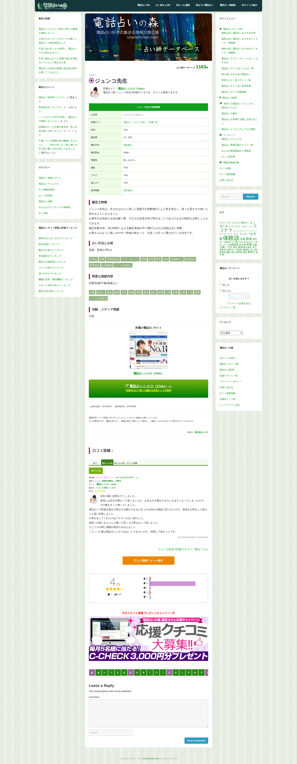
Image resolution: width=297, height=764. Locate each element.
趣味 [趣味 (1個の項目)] (228, 252)
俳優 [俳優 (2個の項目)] (242, 239)
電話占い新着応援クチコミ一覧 (237, 145)
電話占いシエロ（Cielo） (135, 122)
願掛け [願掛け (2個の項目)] (251, 252)
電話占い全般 (45, 201)
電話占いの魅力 (229, 113)
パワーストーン (130, 259)
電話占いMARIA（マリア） (52, 97)
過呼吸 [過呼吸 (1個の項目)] (239, 252)
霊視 (158, 259)
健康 (160, 292)
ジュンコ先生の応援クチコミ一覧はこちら (183, 549)
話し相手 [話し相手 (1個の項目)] (254, 250)
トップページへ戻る (230, 405)
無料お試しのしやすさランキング (56, 238)
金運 (175, 292)
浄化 (165, 259)
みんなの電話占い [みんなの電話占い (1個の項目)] (241, 222)
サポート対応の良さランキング (54, 285)
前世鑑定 (95, 265)
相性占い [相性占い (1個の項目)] (231, 250)
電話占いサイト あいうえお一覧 (237, 68)
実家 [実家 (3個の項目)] (249, 244)
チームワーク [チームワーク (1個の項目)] (226, 234)
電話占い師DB (227, 369)
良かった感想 (183, 5)
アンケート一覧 (227, 307)
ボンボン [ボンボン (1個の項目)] (244, 234)
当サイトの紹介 (249, 5)
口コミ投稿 (132, 463)
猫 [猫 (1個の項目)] (225, 250)
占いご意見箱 (45, 195)
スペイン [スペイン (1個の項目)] (253, 231)
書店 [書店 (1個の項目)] (235, 247)
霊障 (101, 259)
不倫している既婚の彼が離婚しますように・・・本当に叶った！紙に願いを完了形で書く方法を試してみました (58, 144)
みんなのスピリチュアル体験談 (54, 207)
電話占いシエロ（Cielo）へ (148, 388)
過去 (153, 292)
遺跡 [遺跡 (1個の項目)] (245, 252)
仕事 (182, 292)
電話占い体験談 (228, 5)
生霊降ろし (176, 259)
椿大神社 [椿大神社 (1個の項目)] (247, 247)
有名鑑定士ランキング (50, 256)
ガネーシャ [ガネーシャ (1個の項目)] (247, 226)
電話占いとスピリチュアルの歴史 (238, 129)
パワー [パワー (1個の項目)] (236, 234)
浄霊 (150, 259)
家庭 (109, 292)
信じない (227, 290)
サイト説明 (225, 168)
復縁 (116, 292)
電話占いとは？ (229, 107)
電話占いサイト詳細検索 (233, 92)
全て (95, 463)
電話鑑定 (127, 145)
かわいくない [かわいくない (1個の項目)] (226, 222)
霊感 (143, 259)
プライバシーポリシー (231, 381)
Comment (94, 697)
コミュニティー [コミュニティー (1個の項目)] (240, 231)
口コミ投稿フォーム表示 (148, 560)
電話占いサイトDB (229, 364)
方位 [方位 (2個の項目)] (229, 247)
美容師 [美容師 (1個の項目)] (239, 250)
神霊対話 (190, 259)
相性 (146, 292)
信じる (226, 285)
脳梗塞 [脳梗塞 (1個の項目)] (246, 250)
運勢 (197, 292)
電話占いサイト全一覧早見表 (236, 86)
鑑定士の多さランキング (51, 250)
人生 (190, 292)
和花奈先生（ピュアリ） (51, 107)
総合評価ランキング (49, 244)
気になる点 (119, 463)
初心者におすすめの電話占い (236, 74)
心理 (168, 292)
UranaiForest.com (150, 758)
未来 (123, 292)
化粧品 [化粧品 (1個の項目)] (227, 242)
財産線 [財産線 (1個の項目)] (223, 252)
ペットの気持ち (122, 265)
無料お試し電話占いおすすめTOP (238, 33)
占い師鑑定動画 (47, 189)
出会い (100, 292)
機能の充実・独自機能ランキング (56, 279)
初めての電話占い (205, 5)
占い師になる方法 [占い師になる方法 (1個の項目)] (239, 242)
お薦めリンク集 (227, 399)
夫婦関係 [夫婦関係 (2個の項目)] (233, 244)
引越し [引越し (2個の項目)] (223, 247)
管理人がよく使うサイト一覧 (236, 80)
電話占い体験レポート (50, 178)
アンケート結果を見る (239, 303)
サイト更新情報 (227, 174)
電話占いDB (143, 5)
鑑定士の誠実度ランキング (52, 261)
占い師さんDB (163, 5)
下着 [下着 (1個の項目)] (251, 234)
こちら (128, 418)
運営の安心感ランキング (51, 291)
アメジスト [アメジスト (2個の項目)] (235, 226)
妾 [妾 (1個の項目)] (240, 245)
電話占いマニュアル (49, 183)
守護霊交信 (113, 259)
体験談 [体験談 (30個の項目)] (231, 238)
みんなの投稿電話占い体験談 (236, 150)
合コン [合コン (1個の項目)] (252, 242)
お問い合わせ (226, 180)
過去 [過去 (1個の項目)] (233, 252)
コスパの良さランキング (51, 267)
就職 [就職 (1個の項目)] (255, 245)
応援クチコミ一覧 (229, 375)
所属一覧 (153, 122)
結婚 (131, 292)
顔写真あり (128, 190)
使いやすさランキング (50, 273)
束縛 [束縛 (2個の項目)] (240, 247)
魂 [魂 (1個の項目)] (223, 254)
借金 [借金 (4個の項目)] (249, 239)
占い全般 (43, 213)
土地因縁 (107, 265)
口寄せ (93, 259)
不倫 (92, 292)
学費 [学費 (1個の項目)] (244, 245)
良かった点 (107, 463)
